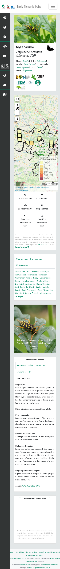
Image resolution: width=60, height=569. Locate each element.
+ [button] (17, 105)
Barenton (35, 271)
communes (22, 259)
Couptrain (43, 274)
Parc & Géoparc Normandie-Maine (26, 552)
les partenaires (22, 247)
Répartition (40, 365)
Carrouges (44, 271)
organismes (36, 259)
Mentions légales (37, 555)
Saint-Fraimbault (29, 290)
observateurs (22, 265)
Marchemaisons (28, 281)
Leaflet (17, 187)
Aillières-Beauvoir (22, 271)
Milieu (30, 365)
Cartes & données (44, 552)
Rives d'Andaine (43, 284)
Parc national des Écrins (50, 564)
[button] (17, 109)
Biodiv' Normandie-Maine (29, 6)
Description (21, 365)
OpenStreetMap (29, 187)
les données (43, 244)
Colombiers (32, 274)
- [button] (17, 113)
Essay (35, 277)
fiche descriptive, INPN (31, 485)
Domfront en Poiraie (23, 277)
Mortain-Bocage (43, 281)
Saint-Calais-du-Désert (24, 287)
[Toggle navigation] (52, 6)
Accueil (12, 552)
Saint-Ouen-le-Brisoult (29, 293)
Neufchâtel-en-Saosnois (25, 284)
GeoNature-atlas (25, 564)
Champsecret (20, 274)
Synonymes (21, 371)
